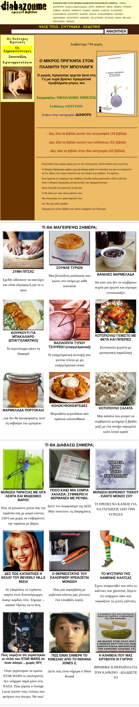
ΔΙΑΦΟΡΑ (83, 115)
